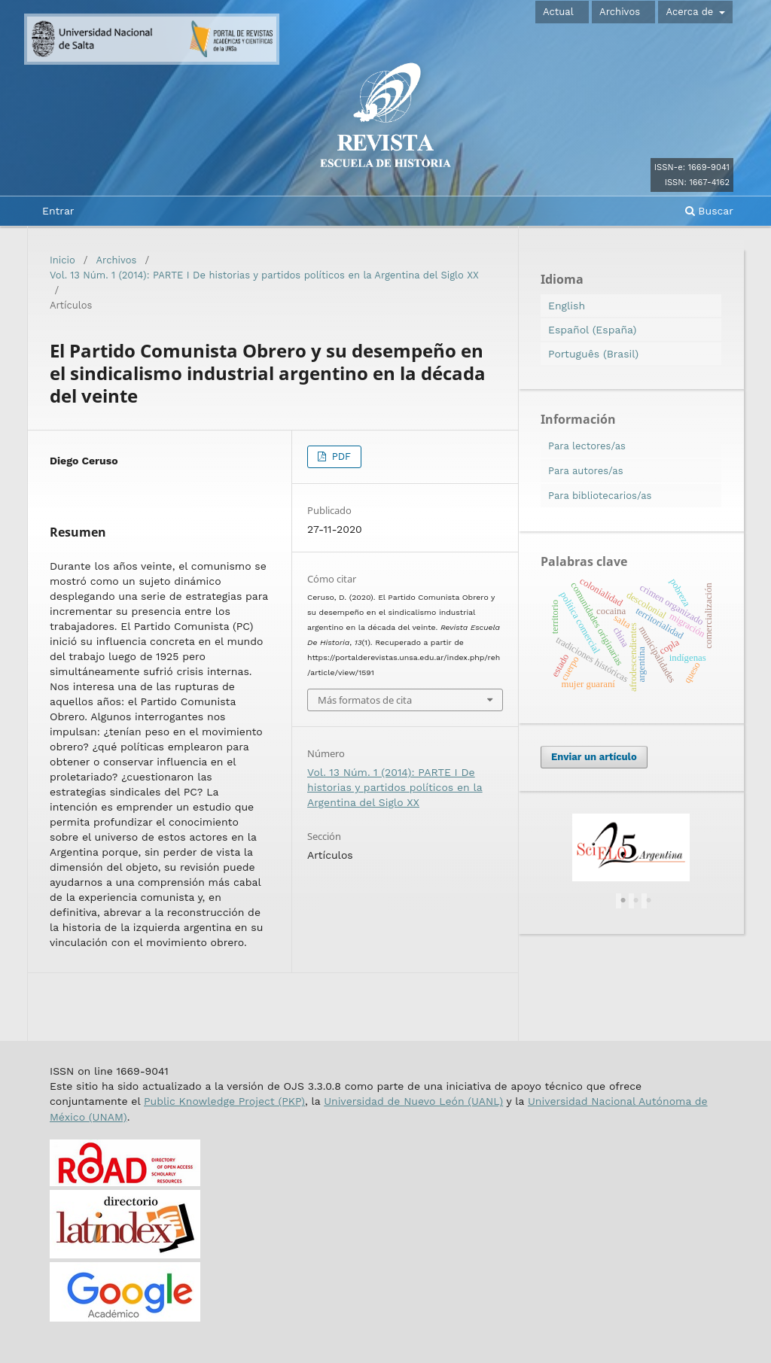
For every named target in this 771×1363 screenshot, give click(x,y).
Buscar (709, 211)
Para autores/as (585, 470)
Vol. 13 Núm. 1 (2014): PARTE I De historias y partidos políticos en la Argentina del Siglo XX (264, 275)
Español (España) (592, 330)
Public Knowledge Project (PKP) (224, 1101)
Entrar (58, 211)
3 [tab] (649, 900)
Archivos (619, 11)
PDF (339, 456)
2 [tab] (636, 900)
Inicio (62, 260)
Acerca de (691, 11)
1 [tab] (623, 900)
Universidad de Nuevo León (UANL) (413, 1101)
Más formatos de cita (365, 700)
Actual (558, 11)
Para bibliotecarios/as (599, 495)
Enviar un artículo (594, 756)
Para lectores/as (587, 446)
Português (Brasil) (593, 354)
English (566, 306)
